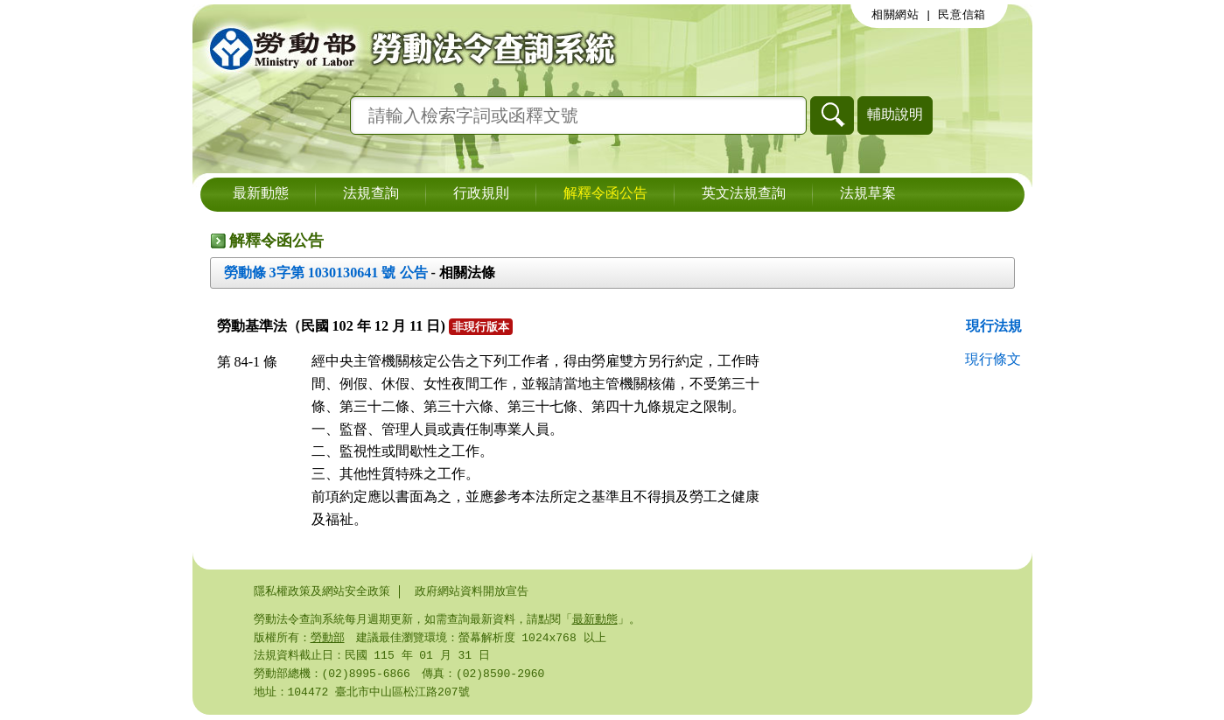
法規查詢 (371, 194)
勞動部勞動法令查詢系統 (406, 48)
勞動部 (328, 639)
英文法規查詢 (744, 194)
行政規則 (481, 194)
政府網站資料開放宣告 (471, 591)
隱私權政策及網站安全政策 (322, 591)
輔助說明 (895, 114)
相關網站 (895, 15)
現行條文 (993, 359)
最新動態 (261, 194)
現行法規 (994, 325)
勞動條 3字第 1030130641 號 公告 (326, 272)
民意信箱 (962, 15)
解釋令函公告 (605, 194)
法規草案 (868, 194)
